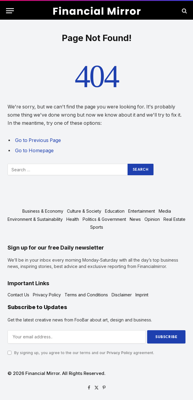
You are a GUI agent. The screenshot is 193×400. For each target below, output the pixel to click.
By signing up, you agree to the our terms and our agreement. (81, 352)
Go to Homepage (34, 150)
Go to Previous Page (38, 140)
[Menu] (10, 11)
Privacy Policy (119, 352)
